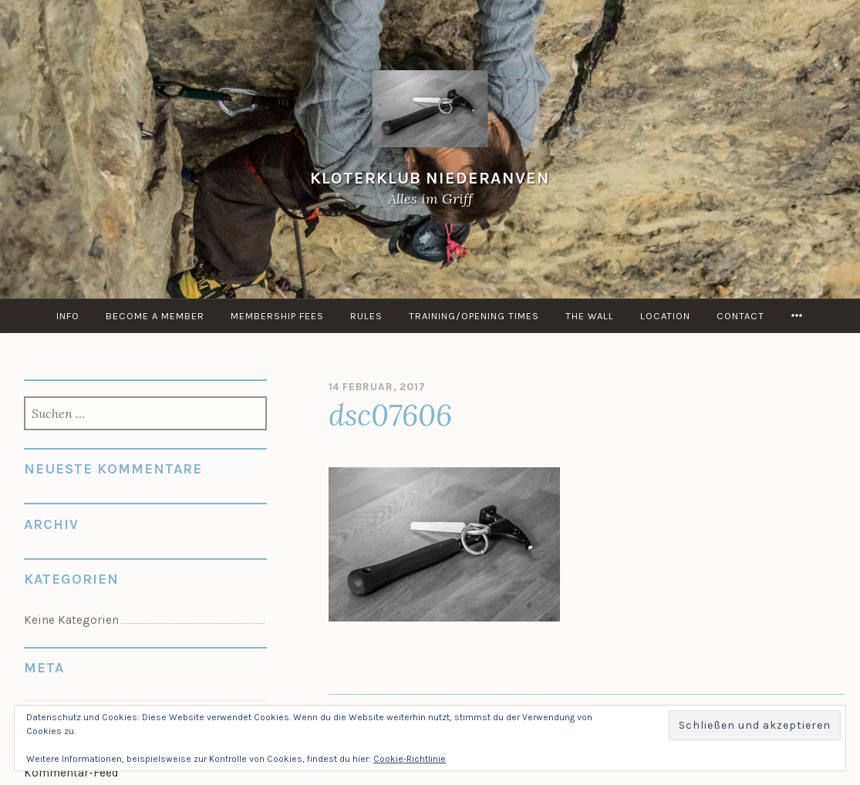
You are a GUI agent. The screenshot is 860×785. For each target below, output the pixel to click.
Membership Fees (277, 316)
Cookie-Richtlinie (409, 758)
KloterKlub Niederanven (430, 177)
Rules (366, 316)
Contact (740, 316)
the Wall (589, 316)
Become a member (155, 316)
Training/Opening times (474, 316)
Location (665, 316)
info (67, 316)
